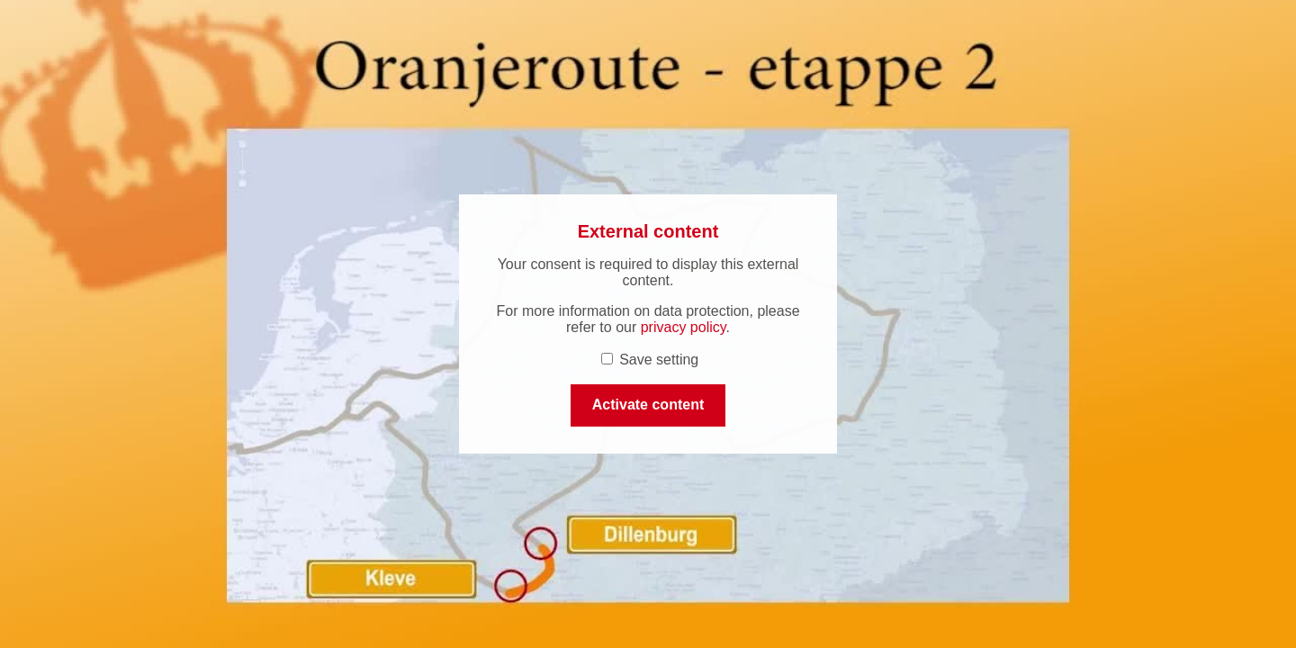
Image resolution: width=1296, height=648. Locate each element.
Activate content (648, 404)
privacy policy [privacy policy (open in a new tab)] (683, 327)
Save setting (650, 359)
